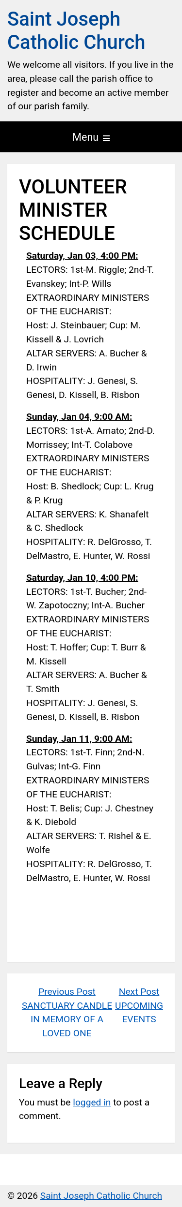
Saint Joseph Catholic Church (76, 31)
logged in (92, 1102)
